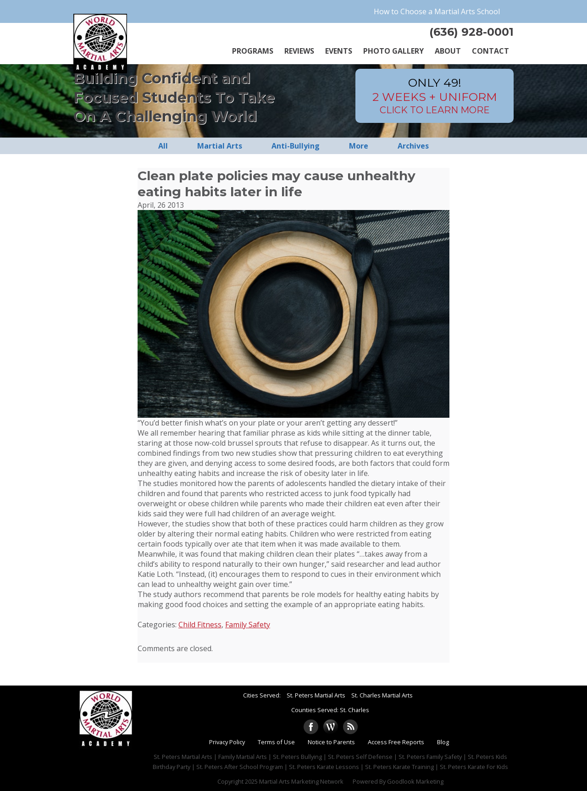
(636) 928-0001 (471, 32)
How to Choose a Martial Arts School (437, 11)
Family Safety (247, 625)
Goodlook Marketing (415, 781)
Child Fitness (200, 625)
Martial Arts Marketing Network (301, 781)
